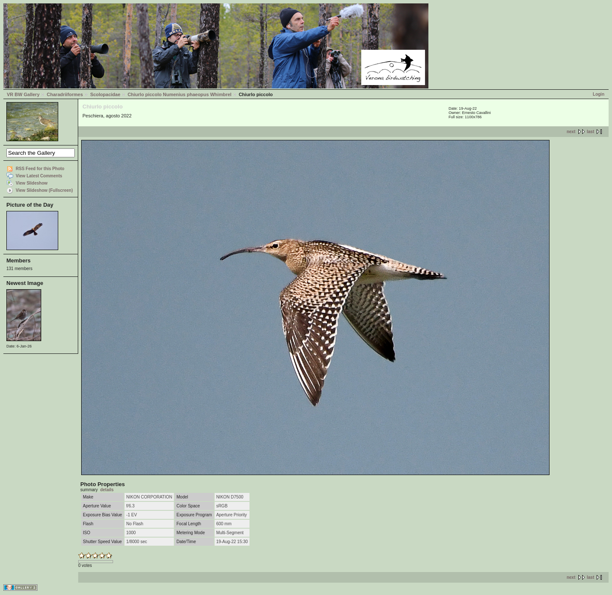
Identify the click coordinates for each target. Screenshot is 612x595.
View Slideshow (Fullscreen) (44, 190)
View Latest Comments (39, 176)
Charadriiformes (65, 94)
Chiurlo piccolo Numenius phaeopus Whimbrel (179, 94)
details (107, 489)
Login (598, 94)
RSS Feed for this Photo (40, 168)
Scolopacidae (105, 94)
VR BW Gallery (23, 94)
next (571, 131)
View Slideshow (32, 183)
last (590, 131)
